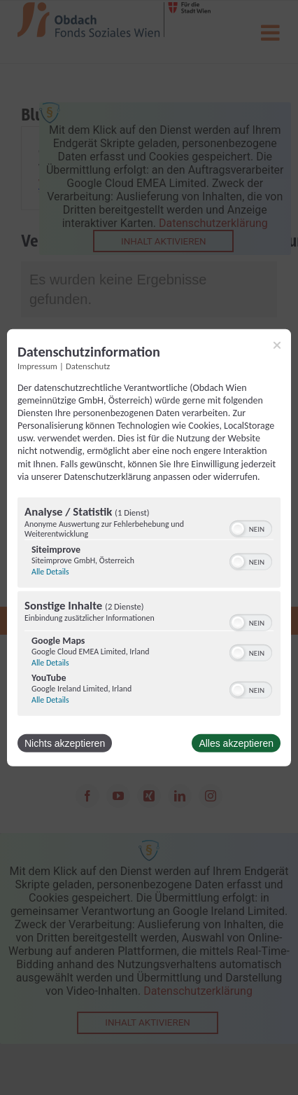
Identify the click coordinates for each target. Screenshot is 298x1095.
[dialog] (149, 547)
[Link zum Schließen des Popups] (277, 344)
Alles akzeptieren (236, 743)
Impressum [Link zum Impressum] (37, 365)
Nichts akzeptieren (64, 743)
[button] (238, 529)
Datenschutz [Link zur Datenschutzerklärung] (88, 365)
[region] (149, 608)
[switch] (251, 527)
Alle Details (50, 572)
